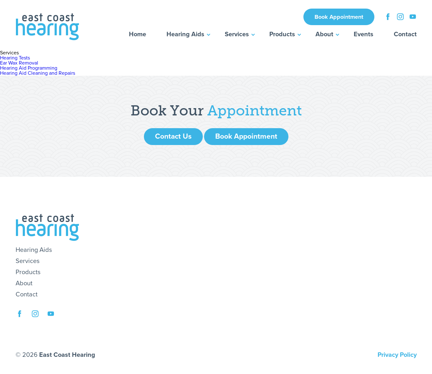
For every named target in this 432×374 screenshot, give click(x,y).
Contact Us (173, 136)
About (324, 34)
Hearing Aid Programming (28, 68)
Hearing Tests (15, 58)
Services (237, 34)
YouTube (413, 16)
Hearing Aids (185, 34)
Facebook (388, 16)
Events (363, 34)
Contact (405, 34)
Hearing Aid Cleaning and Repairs (37, 73)
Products (282, 34)
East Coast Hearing (47, 27)
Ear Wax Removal (19, 63)
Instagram (400, 16)
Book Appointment (339, 16)
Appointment (254, 110)
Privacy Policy (397, 355)
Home (137, 34)
